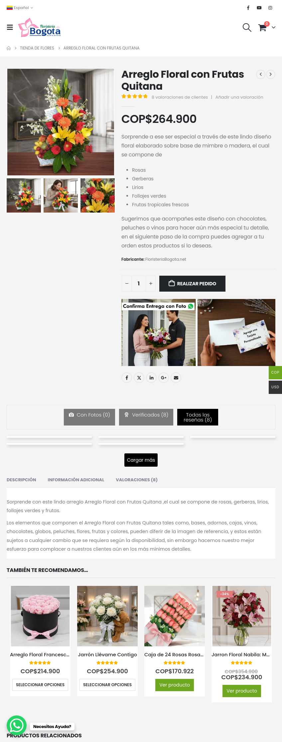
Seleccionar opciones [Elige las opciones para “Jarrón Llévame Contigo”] (107, 685)
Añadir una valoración (239, 97)
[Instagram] (270, 7)
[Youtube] (259, 7)
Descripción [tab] (21, 480)
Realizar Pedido (196, 283)
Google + (163, 377)
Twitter (139, 377)
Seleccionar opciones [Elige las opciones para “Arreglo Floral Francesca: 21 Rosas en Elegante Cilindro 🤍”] (40, 685)
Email (176, 377)
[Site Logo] (39, 27)
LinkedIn (151, 377)
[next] (270, 74)
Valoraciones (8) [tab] (137, 480)
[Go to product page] (40, 616)
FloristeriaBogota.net (165, 259)
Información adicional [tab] (76, 480)
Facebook (126, 377)
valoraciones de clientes (180, 97)
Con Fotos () (92, 414)
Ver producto (174, 685)
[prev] (260, 74)
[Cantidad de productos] (138, 284)
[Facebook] (248, 7)
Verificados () (149, 414)
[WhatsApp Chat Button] (17, 725)
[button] (12, 27)
